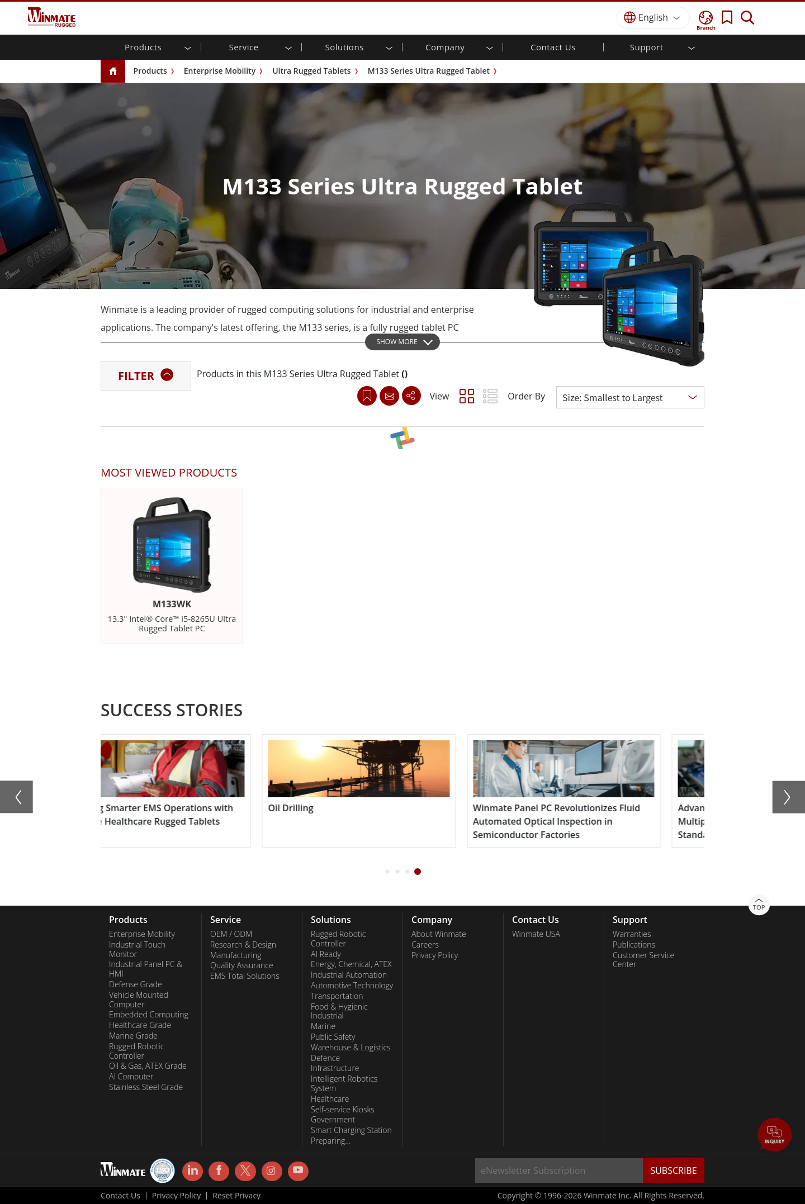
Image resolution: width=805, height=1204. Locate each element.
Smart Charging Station (351, 1130)
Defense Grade (135, 984)
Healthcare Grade (140, 1025)
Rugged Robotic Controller (136, 1051)
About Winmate (438, 934)
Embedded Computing (148, 1015)
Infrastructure (335, 1068)
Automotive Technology (352, 986)
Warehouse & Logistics (351, 1048)
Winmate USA (536, 934)
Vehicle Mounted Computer (138, 1000)
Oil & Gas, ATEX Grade (148, 1066)
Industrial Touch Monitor (137, 949)
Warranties (632, 934)
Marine (323, 1026)
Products (150, 70)
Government (333, 1120)
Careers (425, 945)
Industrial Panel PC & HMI (145, 969)
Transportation (337, 996)
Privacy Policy (434, 955)
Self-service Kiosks (343, 1110)
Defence (325, 1058)
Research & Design (243, 945)
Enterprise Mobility (219, 70)
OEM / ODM (231, 934)
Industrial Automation (349, 975)
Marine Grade (133, 1036)
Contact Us (553, 47)
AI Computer (131, 1077)
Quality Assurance (241, 965)
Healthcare (330, 1099)
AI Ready (326, 954)
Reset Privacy (236, 1196)
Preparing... (331, 1141)
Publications (634, 945)
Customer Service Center (643, 960)
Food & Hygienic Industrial (339, 1011)
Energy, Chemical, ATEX (351, 964)
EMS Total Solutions (245, 976)
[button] (388, 872)
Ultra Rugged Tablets (311, 70)
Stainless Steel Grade (146, 1087)
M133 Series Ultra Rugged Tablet (429, 70)
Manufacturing (235, 955)
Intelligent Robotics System (344, 1083)
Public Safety (333, 1037)
